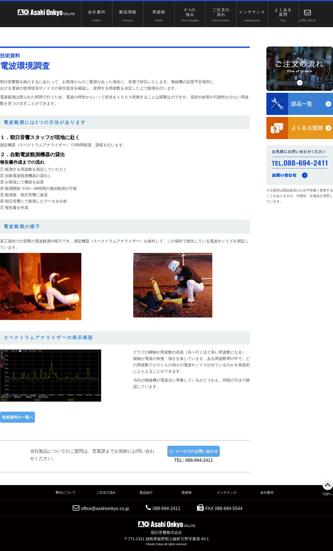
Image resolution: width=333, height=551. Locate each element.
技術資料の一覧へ (17, 417)
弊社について (66, 492)
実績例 (186, 492)
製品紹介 (146, 492)
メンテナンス (227, 492)
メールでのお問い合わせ (196, 451)
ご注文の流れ (106, 492)
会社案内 (267, 492)
